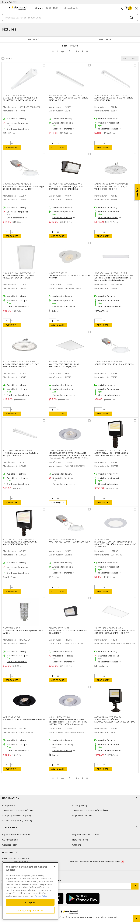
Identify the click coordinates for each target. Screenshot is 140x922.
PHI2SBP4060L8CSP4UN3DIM (108, 628)
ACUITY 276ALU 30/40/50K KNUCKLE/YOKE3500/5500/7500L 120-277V (114, 720)
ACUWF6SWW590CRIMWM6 (108, 361)
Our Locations (10, 839)
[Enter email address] (66, 886)
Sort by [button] (103, 39)
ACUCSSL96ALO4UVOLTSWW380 (65, 95)
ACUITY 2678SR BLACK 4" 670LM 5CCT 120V (69, 542)
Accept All (30, 902)
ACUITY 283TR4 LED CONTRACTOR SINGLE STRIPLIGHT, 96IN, (68, 99)
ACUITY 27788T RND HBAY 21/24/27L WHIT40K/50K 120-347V (111, 187)
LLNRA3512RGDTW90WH (61, 450)
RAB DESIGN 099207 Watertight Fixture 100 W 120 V (23, 631)
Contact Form (9, 844)
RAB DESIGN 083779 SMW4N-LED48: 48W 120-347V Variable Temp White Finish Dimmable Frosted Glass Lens (113, 277)
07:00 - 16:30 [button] (52, 8)
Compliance (8, 805)
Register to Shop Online (85, 834)
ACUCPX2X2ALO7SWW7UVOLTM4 (65, 361)
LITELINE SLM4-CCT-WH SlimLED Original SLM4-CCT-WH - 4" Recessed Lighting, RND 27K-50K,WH (115, 544)
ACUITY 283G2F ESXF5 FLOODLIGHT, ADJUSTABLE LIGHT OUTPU (20, 543)
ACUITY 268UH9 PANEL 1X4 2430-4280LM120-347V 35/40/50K (18, 276)
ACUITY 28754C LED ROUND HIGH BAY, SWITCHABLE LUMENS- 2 (21, 365)
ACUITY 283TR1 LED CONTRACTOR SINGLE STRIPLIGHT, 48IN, (113, 99)
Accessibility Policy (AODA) (17, 820)
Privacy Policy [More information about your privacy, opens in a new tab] (41, 896)
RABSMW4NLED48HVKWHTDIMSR (110, 273)
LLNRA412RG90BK (11, 717)
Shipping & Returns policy (16, 815)
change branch (71, 8)
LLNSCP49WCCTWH (58, 273)
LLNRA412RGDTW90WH (60, 717)
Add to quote (57, 502)
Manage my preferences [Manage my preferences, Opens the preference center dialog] (30, 910)
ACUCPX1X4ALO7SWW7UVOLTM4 (19, 273)
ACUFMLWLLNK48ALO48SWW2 (18, 450)
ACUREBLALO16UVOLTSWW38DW (19, 361)
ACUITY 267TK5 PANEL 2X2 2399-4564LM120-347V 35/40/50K (64, 365)
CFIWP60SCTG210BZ (59, 628)
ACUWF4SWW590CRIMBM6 (62, 539)
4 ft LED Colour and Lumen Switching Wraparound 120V (21, 454)
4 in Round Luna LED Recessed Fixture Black (24, 719)
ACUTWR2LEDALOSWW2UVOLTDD (65, 184)
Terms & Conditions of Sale (17, 810)
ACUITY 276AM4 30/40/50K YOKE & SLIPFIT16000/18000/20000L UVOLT (111, 454)
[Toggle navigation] (3, 8)
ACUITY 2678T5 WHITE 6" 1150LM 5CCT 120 (114, 364)
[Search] (70, 17)
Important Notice (82, 815)
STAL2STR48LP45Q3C (14, 95)
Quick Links (70, 827)
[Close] (54, 866)
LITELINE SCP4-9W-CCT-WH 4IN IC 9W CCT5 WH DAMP (69, 276)
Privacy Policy (79, 805)
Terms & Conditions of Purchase (90, 810)
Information (70, 798)
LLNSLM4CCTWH (102, 539)
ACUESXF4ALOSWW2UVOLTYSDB (110, 450)
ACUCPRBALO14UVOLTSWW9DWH (111, 184)
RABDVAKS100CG (11, 628)
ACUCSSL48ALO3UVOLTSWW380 (110, 95)
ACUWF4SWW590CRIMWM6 (17, 184)
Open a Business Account (16, 834)
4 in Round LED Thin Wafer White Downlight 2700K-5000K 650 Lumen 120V (23, 187)
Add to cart (12, 147)
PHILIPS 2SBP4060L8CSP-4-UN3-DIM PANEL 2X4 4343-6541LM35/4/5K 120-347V (115, 631)
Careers (76, 844)
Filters (35, 39)
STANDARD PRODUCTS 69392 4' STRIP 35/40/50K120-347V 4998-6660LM (21, 99)
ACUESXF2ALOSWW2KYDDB (107, 717)
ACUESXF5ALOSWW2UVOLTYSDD (19, 539)
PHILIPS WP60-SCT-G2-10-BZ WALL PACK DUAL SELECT (68, 631)
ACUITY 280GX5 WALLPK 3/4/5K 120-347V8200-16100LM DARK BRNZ (66, 187)
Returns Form (80, 839)
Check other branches (17, 129)
